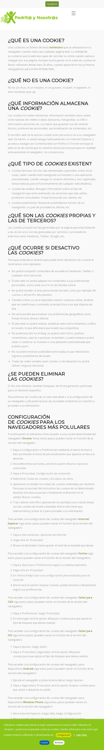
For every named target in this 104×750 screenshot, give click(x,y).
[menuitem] (75, 14)
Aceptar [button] (44, 742)
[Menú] (74, 14)
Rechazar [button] (59, 742)
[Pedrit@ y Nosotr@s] (39, 17)
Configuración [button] (63, 735)
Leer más (81, 734)
